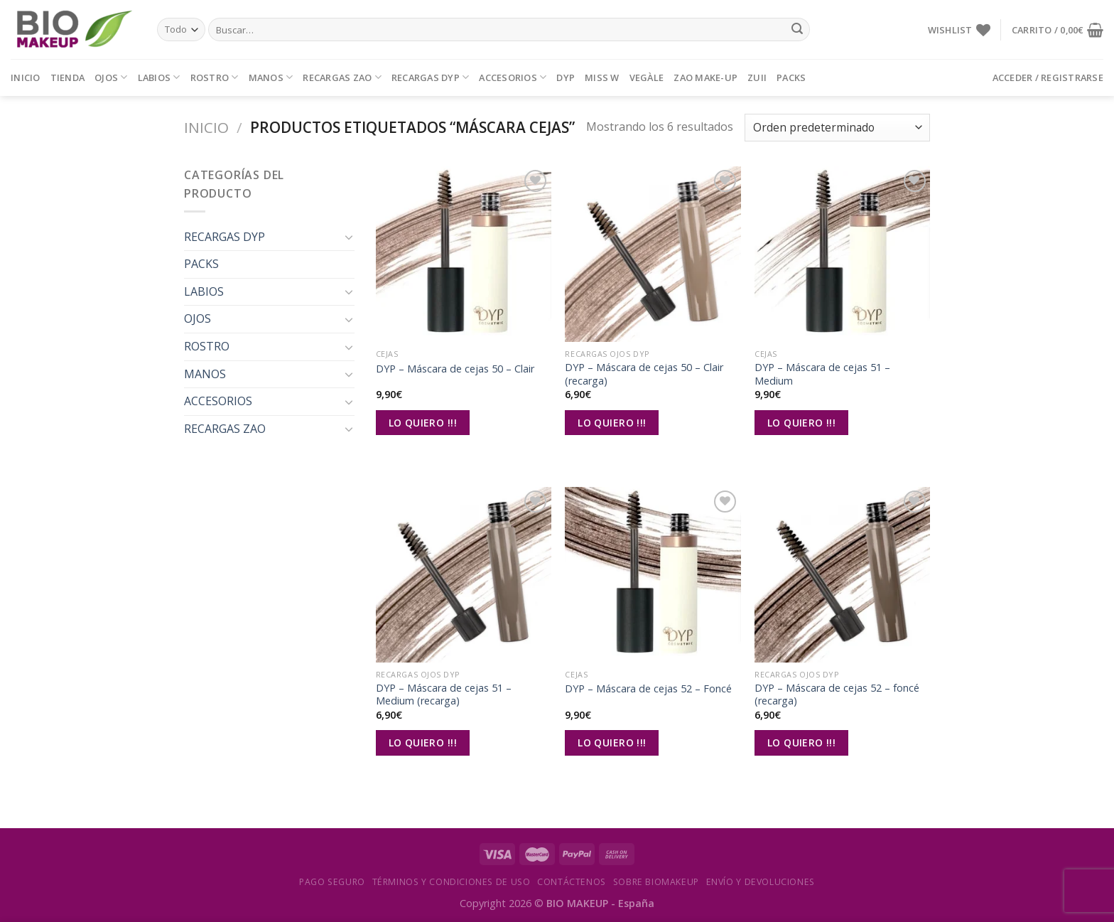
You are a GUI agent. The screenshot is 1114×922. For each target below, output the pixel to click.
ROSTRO (214, 77)
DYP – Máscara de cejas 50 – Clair (455, 369)
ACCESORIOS (512, 77)
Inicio (25, 77)
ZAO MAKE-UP (705, 77)
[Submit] (797, 30)
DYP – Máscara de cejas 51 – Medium (822, 374)
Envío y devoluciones (760, 882)
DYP (565, 77)
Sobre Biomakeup (656, 882)
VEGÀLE (646, 77)
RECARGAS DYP (430, 77)
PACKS (791, 77)
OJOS (110, 77)
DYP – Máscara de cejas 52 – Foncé (648, 688)
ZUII (757, 77)
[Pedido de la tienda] (837, 127)
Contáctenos (571, 882)
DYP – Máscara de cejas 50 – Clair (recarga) (644, 374)
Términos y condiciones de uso (451, 882)
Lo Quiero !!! (423, 422)
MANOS (271, 77)
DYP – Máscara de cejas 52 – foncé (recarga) (837, 695)
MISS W (602, 77)
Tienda (67, 77)
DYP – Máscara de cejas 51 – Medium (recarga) (444, 695)
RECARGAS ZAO (342, 77)
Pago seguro (332, 882)
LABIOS (159, 77)
